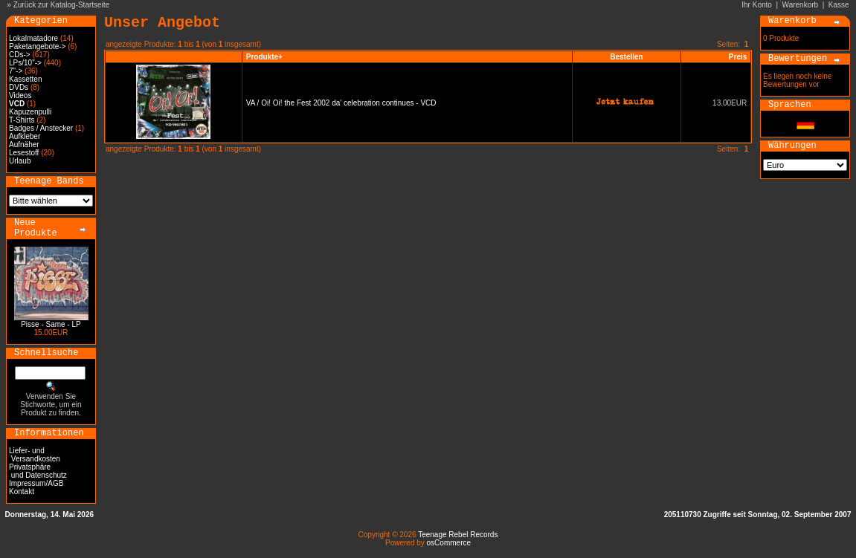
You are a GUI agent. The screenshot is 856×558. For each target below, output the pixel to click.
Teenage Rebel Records (458, 535)
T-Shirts (21, 120)
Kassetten (25, 79)
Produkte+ (264, 57)
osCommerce (449, 543)
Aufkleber (24, 136)
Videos (20, 95)
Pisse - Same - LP (51, 324)
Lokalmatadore (33, 38)
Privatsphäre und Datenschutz (38, 471)
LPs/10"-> (25, 63)
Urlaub (19, 161)
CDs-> (19, 55)
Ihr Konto (756, 5)
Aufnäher (24, 144)
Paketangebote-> (37, 46)
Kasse (838, 5)
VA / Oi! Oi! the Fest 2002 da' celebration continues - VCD (341, 103)
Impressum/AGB (36, 483)
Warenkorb (800, 5)
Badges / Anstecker (41, 128)
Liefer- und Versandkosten (34, 455)
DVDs (18, 87)
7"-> (15, 71)
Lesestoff (24, 153)
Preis (738, 57)
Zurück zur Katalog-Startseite (61, 5)
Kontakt (21, 491)
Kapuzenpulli (30, 112)
